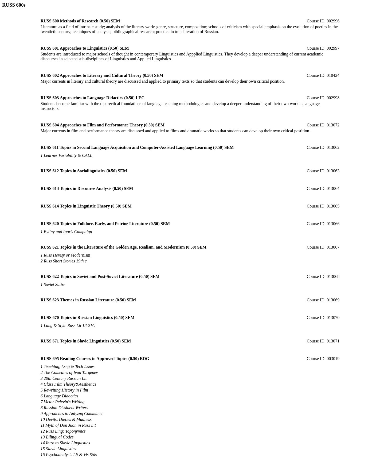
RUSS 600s (14, 5)
